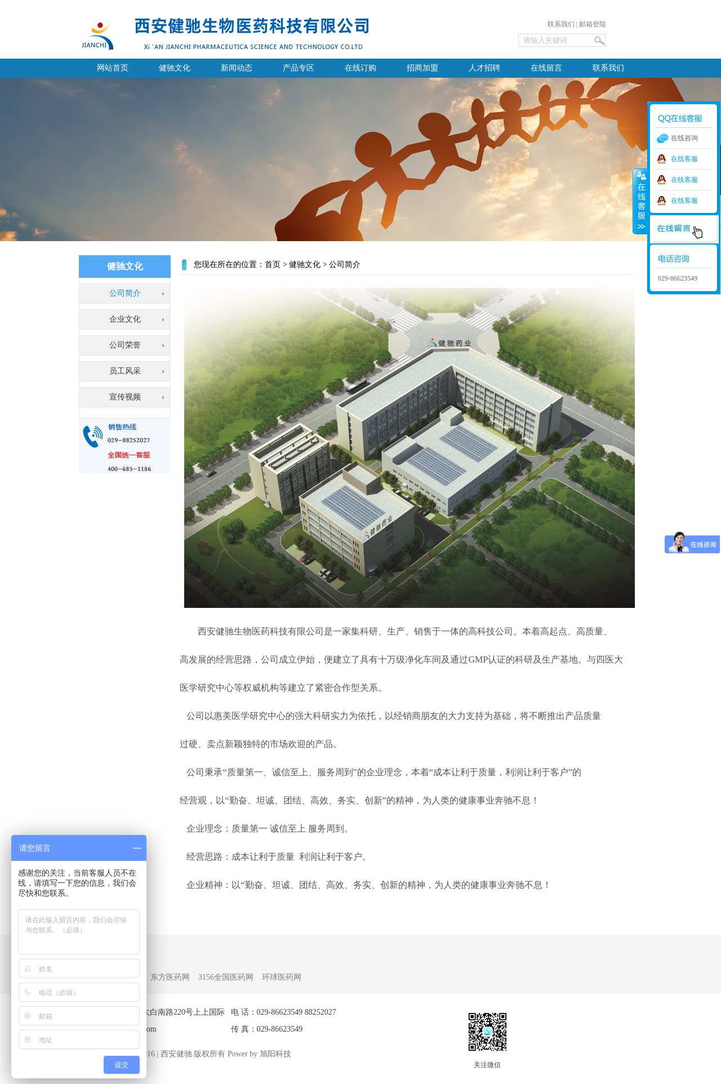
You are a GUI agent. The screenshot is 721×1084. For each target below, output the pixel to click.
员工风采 (125, 371)
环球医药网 (281, 977)
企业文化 (125, 319)
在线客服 (684, 159)
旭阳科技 (275, 1054)
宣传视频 (125, 397)
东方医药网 (170, 977)
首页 (273, 264)
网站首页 (112, 68)
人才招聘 (484, 68)
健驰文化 (174, 68)
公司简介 (125, 293)
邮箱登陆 (592, 24)
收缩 (640, 201)
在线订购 (360, 68)
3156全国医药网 (225, 977)
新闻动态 (236, 68)
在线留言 (546, 68)
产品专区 (298, 68)
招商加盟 (422, 68)
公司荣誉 (125, 345)
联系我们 (561, 24)
